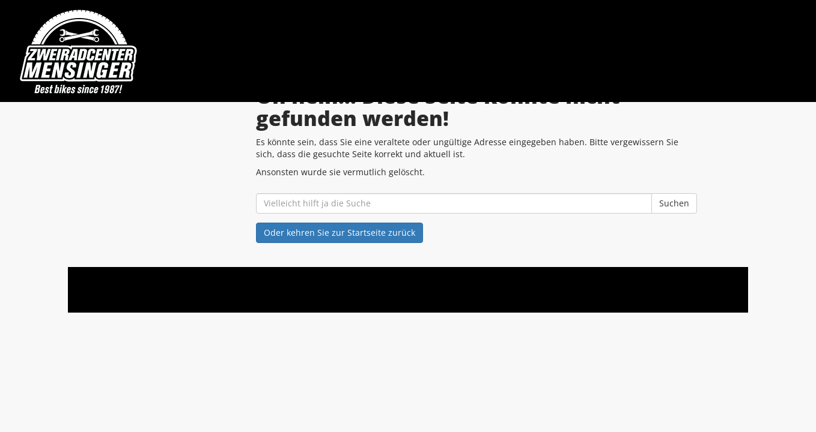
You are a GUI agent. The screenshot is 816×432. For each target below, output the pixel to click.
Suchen (674, 203)
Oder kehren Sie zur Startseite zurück (339, 232)
